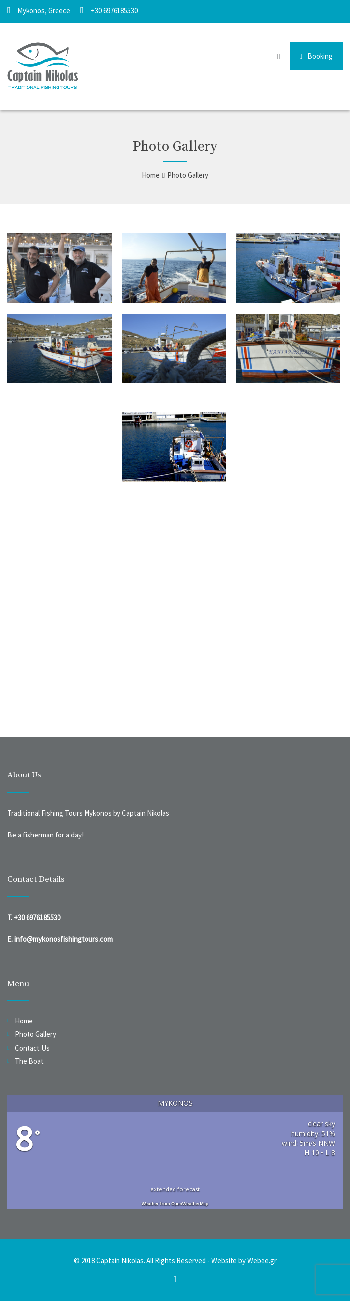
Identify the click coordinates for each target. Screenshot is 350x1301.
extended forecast (175, 1189)
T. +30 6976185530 (33, 917)
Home (24, 1020)
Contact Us (32, 1048)
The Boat (29, 1061)
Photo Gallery (35, 1034)
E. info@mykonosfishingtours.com (60, 939)
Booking (316, 56)
